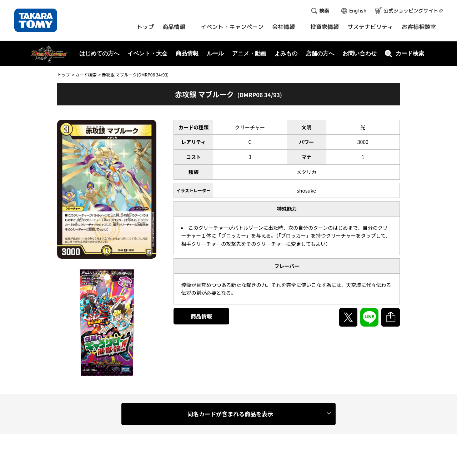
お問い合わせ (359, 53)
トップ (63, 74)
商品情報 (201, 316)
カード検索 (85, 74)
